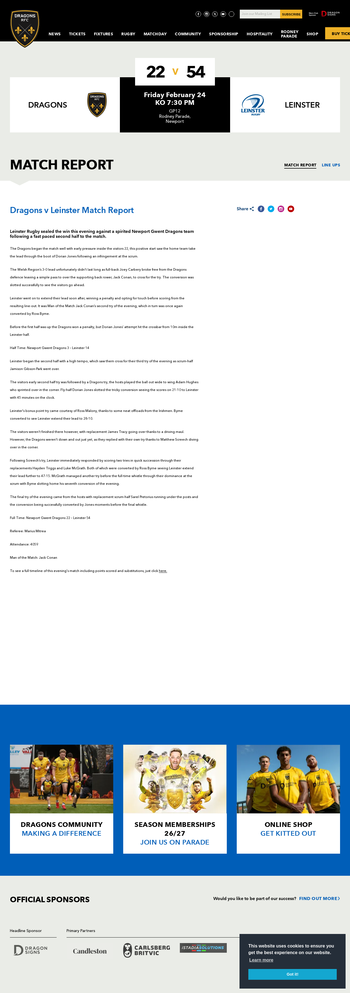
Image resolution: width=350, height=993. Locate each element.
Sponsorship (223, 34)
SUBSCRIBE (291, 14)
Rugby (128, 34)
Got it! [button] (292, 974)
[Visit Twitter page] (215, 14)
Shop (312, 34)
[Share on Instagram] (281, 209)
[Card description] (61, 799)
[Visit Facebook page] (198, 14)
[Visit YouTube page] (223, 14)
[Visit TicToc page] (231, 14)
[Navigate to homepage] (25, 28)
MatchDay (155, 34)
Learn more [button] (261, 960)
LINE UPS (331, 165)
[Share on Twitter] (271, 209)
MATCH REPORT (300, 165)
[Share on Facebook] (261, 209)
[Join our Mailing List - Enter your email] (271, 14)
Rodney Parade (290, 34)
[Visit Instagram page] (206, 14)
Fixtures (103, 34)
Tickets (77, 34)
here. (163, 571)
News (55, 34)
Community (188, 34)
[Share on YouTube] (291, 209)
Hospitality (260, 34)
